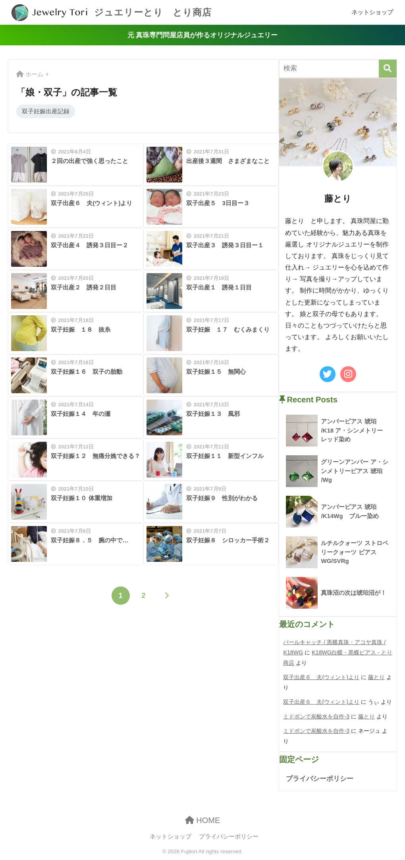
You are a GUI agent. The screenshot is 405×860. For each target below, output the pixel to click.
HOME (202, 820)
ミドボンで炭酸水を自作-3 (316, 716)
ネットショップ (372, 12)
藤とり (376, 677)
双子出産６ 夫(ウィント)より (321, 677)
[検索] (388, 69)
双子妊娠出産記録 (45, 111)
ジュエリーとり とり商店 (111, 12)
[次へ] (166, 595)
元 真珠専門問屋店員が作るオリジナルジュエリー (202, 35)
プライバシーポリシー (319, 778)
